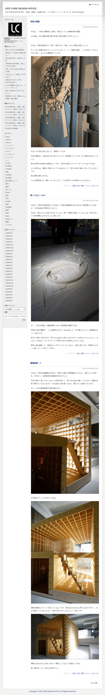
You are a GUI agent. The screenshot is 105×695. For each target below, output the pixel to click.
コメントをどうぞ (92, 186)
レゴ (7, 160)
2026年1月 (9, 242)
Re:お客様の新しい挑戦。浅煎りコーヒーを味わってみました (16, 108)
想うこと (8, 189)
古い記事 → (95, 683)
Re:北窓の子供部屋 (12, 128)
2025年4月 (9, 268)
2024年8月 (9, 292)
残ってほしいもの (37, 195)
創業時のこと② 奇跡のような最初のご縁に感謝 (16, 97)
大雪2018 (9, 166)
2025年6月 (9, 262)
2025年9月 (9, 254)
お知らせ (8, 142)
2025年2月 (9, 274)
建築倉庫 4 (35, 363)
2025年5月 (9, 265)
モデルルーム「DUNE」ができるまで (15, 76)
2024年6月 (9, 298)
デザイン (8, 151)
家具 (7, 184)
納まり (8, 216)
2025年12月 (9, 245)
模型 (82, 186)
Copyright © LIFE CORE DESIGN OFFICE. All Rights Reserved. (52, 691)
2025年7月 (9, 259)
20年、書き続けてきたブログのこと (15, 92)
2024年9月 (9, 289)
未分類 (8, 201)
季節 (7, 172)
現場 (7, 213)
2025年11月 (9, 248)
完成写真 (8, 178)
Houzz (8, 136)
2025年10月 (9, 251)
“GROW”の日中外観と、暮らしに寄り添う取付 (15, 65)
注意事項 (8, 207)
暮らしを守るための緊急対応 (15, 50)
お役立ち (8, 139)
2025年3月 (9, 271)
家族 (74, 186)
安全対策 (8, 175)
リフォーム (9, 157)
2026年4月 (9, 233)
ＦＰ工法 (8, 225)
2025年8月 (9, 256)
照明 (7, 210)
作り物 (8, 163)
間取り (8, 222)
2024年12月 (9, 280)
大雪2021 (9, 169)
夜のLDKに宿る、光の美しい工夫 (15, 59)
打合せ (8, 192)
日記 (78, 186)
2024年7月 (9, 295)
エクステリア (10, 148)
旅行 (74, 673)
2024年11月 (9, 283)
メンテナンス (10, 154)
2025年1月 (9, 277)
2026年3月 (9, 236)
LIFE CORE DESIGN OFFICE (21, 8)
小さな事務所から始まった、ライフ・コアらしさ (16, 86)
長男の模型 (35, 21)
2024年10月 (9, 286)
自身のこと (9, 219)
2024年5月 (9, 301)
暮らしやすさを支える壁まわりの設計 (16, 70)
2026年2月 (9, 239)
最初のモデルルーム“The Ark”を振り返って (13, 81)
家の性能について (11, 181)
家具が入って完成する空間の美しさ (16, 54)
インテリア (9, 145)
